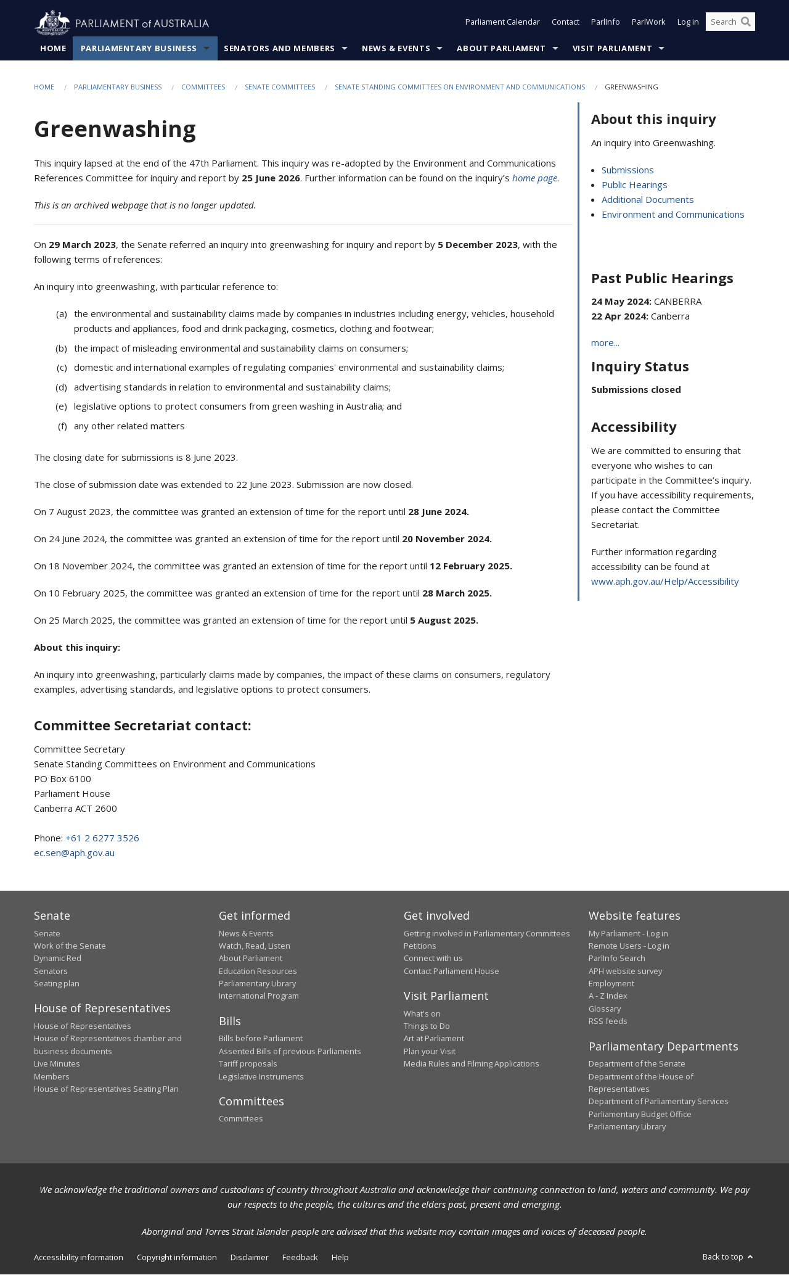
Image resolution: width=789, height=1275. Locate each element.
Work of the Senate (70, 946)
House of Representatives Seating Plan (106, 1089)
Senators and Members (279, 48)
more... (605, 343)
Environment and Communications (673, 214)
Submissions (628, 169)
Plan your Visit (430, 1051)
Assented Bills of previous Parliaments (290, 1051)
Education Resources (258, 970)
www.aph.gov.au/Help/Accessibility (665, 581)
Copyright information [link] (177, 1257)
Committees (203, 87)
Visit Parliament (612, 48)
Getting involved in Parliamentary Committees (487, 933)
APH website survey (625, 970)
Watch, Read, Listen (254, 946)
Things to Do (427, 1026)
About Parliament (501, 48)
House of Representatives (82, 1026)
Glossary (605, 1009)
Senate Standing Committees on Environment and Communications (460, 87)
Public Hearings (635, 184)
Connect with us (433, 958)
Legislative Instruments (261, 1076)
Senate (47, 933)
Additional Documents (648, 199)
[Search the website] (730, 23)
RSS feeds (608, 1021)
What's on (422, 1013)
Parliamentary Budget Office (640, 1114)
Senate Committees (280, 87)
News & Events (396, 48)
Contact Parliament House (451, 970)
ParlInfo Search (617, 958)
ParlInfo (605, 23)
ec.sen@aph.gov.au (74, 853)
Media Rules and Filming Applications (471, 1064)
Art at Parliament (434, 1038)
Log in (688, 23)
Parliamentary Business (139, 48)
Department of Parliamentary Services (659, 1101)
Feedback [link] (300, 1257)
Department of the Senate (637, 1064)
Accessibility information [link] (78, 1257)
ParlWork (649, 23)
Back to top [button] (729, 1257)
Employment (611, 983)
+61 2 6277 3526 (102, 838)
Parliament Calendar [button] (502, 23)
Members (52, 1076)
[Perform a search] (746, 23)
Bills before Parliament (261, 1038)
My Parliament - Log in (628, 933)
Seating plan (57, 983)
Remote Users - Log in (629, 946)
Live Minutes (57, 1064)
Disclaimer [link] (250, 1257)
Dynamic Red (57, 958)
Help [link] (340, 1257)
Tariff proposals (248, 1064)
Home (53, 48)
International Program (259, 996)
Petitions (420, 946)
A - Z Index (608, 996)
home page (534, 178)
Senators (51, 970)
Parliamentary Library (257, 983)
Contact (565, 23)
